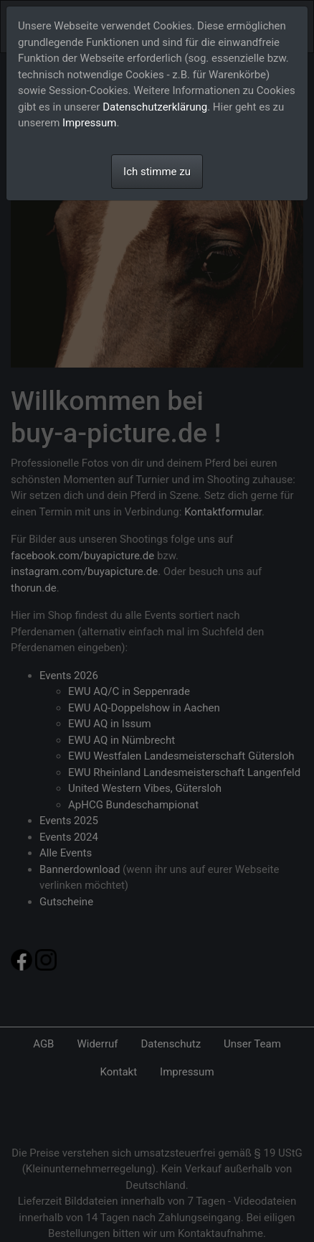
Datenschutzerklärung (155, 107)
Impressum (89, 122)
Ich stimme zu (157, 171)
